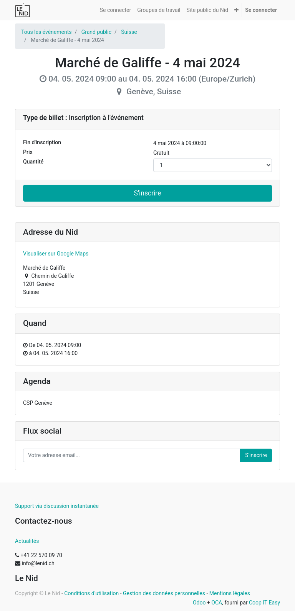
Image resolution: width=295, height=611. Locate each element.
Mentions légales (229, 593)
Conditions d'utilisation (91, 593)
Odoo (199, 602)
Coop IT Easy (264, 602)
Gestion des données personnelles (164, 593)
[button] (236, 10)
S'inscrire (147, 193)
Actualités (27, 541)
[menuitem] (115, 10)
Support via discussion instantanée (57, 506)
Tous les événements (46, 32)
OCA (216, 602)
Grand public (96, 32)
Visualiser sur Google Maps (55, 253)
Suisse (129, 32)
